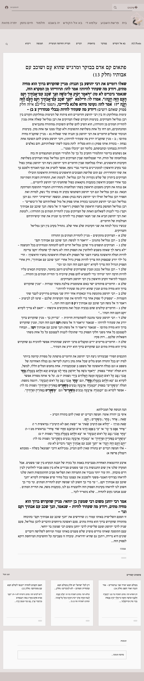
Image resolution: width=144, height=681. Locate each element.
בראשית (91, 43)
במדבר (104, 43)
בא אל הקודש (119, 43)
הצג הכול (6, 574)
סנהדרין (123, 549)
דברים (79, 43)
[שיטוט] (132, 7)
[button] (6, 44)
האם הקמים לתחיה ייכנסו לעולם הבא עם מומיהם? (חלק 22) (24, 587)
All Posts (136, 43)
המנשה (39, 43)
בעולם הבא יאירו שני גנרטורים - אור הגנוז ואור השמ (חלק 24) (120, 587)
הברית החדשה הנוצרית (59, 43)
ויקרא (28, 43)
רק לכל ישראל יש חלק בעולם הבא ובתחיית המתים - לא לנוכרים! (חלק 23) (73, 587)
